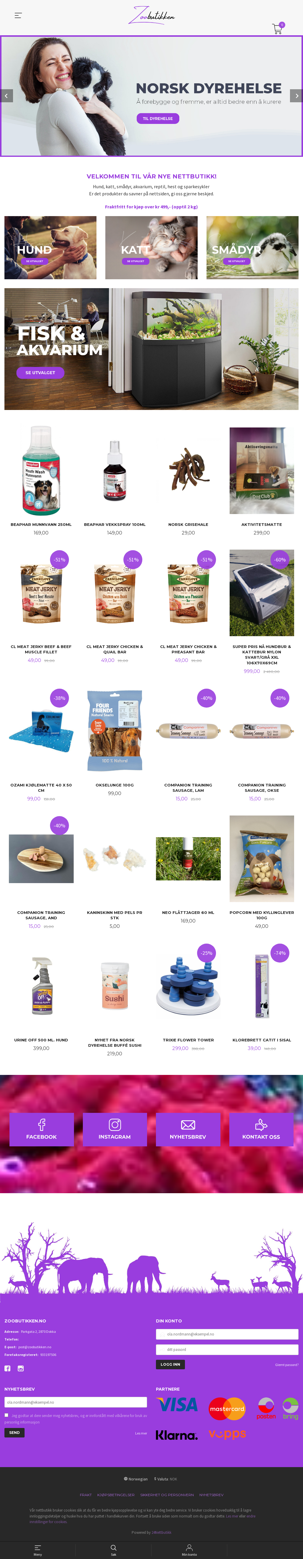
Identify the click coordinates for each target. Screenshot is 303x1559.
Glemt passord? (287, 1366)
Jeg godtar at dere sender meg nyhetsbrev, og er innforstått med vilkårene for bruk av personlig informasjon (75, 1420)
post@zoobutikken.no (34, 1348)
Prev (6, 95)
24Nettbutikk (161, 1533)
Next (296, 95)
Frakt (86, 1496)
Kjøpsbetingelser (116, 1496)
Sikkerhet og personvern (167, 1496)
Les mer (141, 1434)
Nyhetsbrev (211, 1496)
